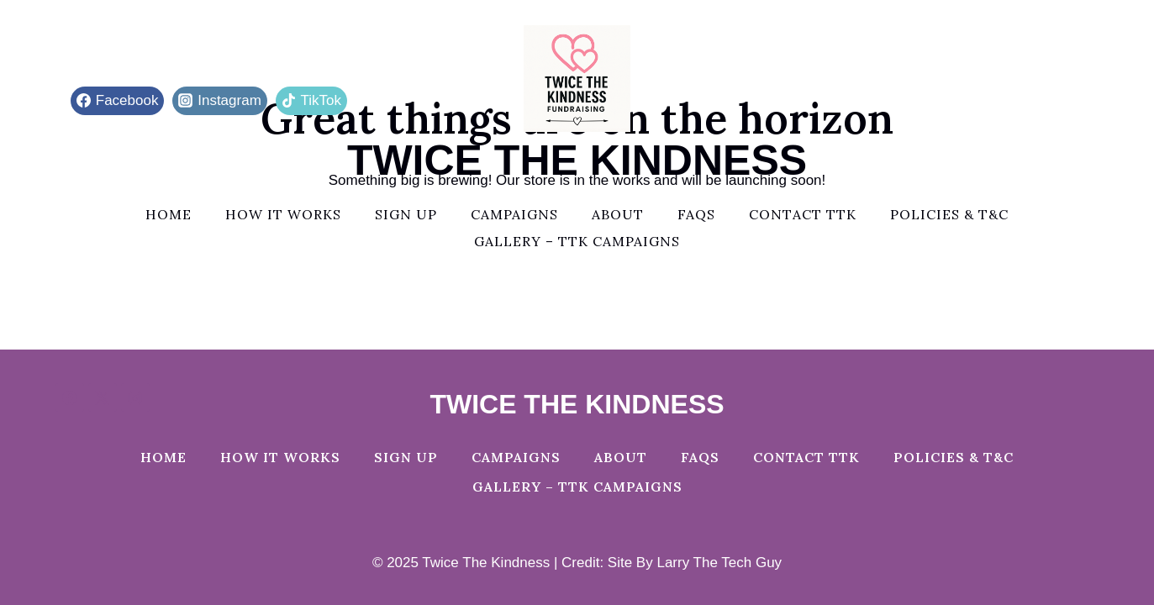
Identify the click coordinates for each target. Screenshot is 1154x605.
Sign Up (406, 214)
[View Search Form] (1084, 101)
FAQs (696, 214)
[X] (102, 397)
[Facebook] (69, 397)
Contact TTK (802, 214)
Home (168, 214)
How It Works (283, 214)
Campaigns (514, 214)
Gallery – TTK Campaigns (577, 241)
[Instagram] (135, 397)
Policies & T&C (949, 214)
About (618, 214)
